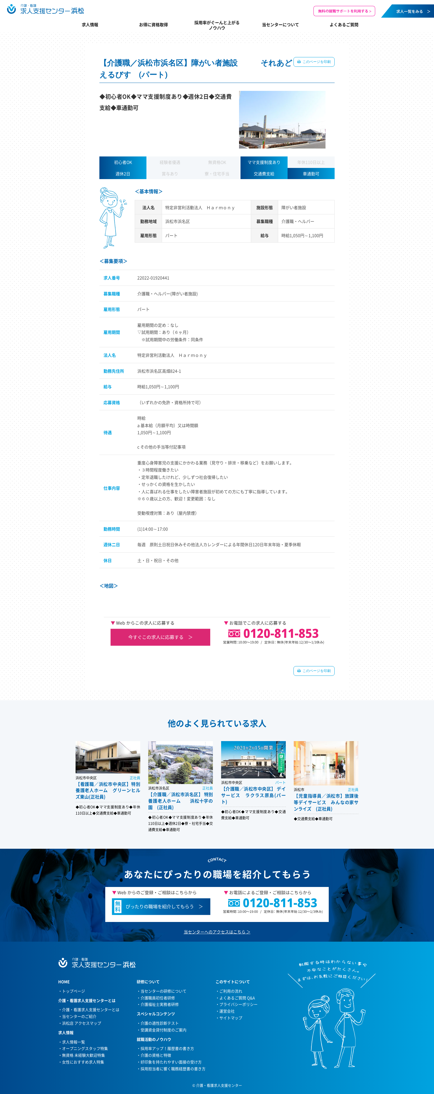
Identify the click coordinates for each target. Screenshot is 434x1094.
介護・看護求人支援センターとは (90, 1009)
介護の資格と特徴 (156, 1055)
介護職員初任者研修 (158, 997)
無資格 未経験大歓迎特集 (83, 1055)
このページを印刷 (316, 62)
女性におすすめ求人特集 (83, 1062)
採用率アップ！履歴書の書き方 (167, 1048)
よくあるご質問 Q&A (237, 997)
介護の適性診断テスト (160, 1023)
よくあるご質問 (344, 24)
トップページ (73, 991)
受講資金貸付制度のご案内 (163, 1030)
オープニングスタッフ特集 (85, 1048)
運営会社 (227, 1011)
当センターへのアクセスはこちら (215, 932)
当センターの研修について (163, 991)
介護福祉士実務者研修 (160, 1004)
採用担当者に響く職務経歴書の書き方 (173, 1068)
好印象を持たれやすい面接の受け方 (171, 1062)
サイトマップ (230, 1017)
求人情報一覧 (73, 1042)
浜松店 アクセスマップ (81, 1023)
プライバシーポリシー (238, 1004)
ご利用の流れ (230, 991)
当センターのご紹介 (79, 1016)
